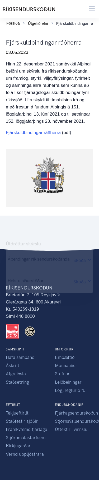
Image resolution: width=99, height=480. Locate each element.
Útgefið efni (38, 23)
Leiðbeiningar (68, 382)
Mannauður (66, 365)
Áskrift (12, 365)
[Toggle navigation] (92, 9)
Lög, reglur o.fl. (70, 390)
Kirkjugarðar (18, 445)
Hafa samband (20, 357)
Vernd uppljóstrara (25, 454)
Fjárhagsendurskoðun (76, 413)
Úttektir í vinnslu (71, 429)
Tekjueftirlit (17, 413)
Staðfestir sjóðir (22, 421)
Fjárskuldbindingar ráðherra (33, 132)
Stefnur (62, 373)
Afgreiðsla (16, 373)
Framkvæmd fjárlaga (26, 429)
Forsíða (13, 23)
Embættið (64, 357)
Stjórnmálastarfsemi (26, 437)
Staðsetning (17, 382)
